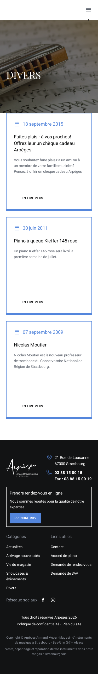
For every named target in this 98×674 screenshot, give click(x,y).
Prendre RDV (25, 518)
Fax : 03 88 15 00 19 (73, 479)
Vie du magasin (18, 564)
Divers (11, 588)
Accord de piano (64, 556)
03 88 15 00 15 (68, 472)
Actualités (14, 547)
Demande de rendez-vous (71, 564)
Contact (57, 547)
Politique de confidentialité (38, 624)
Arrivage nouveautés (23, 556)
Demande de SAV (64, 573)
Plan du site (71, 624)
